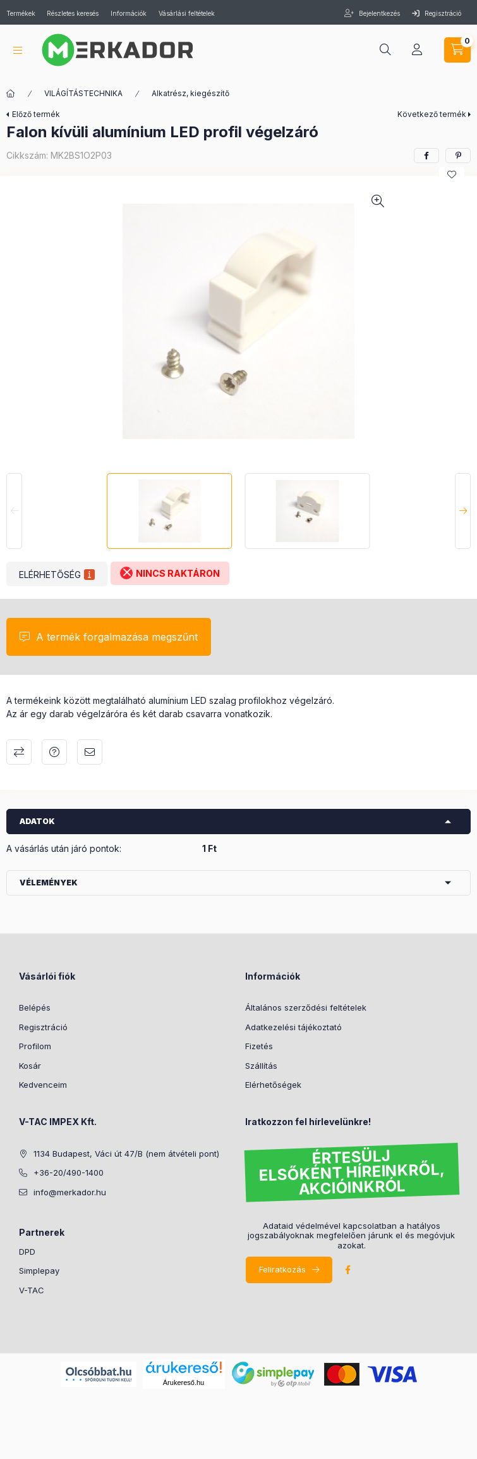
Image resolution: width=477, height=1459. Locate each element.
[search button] (385, 50)
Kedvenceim (43, 1085)
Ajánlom (89, 752)
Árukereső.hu (183, 1382)
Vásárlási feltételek (187, 13)
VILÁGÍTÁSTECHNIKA (83, 93)
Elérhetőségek (273, 1085)
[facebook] (426, 155)
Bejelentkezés (378, 13)
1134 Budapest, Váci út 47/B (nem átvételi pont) (126, 1153)
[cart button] (457, 50)
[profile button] (417, 50)
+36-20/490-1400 (68, 1172)
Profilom (35, 1046)
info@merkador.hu (69, 1192)
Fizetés (259, 1046)
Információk (129, 13)
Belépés (35, 1007)
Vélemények (49, 882)
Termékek (21, 13)
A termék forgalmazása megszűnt (117, 637)
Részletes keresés (73, 13)
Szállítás (261, 1066)
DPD (27, 1252)
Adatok (37, 821)
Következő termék (431, 114)
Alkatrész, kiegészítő (190, 93)
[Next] (463, 511)
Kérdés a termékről (54, 752)
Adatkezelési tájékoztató (293, 1027)
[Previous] (14, 511)
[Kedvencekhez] (451, 174)
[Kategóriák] (10, 93)
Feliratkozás (282, 1269)
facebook (348, 1270)
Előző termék (36, 114)
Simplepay (39, 1270)
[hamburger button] (17, 50)
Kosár (30, 1066)
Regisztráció (436, 13)
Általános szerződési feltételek (305, 1007)
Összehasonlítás (19, 752)
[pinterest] (458, 155)
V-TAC (31, 1290)
